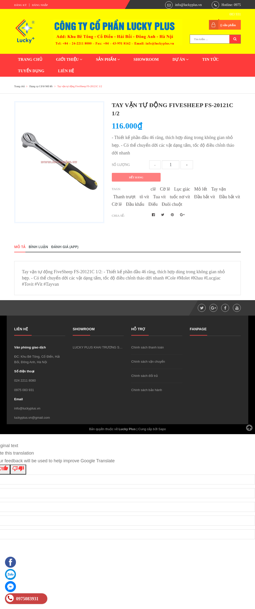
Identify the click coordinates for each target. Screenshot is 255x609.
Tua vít (159, 196)
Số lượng (121, 165)
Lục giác (182, 189)
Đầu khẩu (135, 204)
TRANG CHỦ (30, 59)
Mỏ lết (200, 189)
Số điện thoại (24, 371)
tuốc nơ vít (180, 196)
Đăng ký (20, 4)
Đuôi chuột (172, 204)
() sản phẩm (228, 25)
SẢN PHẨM (108, 59)
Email (18, 399)
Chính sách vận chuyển (148, 361)
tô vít (144, 196)
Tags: (116, 189)
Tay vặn (218, 189)
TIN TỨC (210, 59)
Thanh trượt (124, 196)
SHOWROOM (146, 59)
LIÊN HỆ (66, 71)
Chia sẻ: (118, 215)
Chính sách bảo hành (146, 390)
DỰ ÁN (180, 59)
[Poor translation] (18, 469)
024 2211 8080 (25, 380)
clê (153, 189)
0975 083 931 (24, 390)
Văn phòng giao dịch (30, 347)
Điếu (153, 204)
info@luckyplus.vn (188, 5)
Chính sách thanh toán (147, 347)
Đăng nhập (40, 4)
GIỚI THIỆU (69, 59)
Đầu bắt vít (204, 196)
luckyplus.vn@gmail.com (32, 417)
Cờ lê (165, 189)
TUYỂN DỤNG (31, 71)
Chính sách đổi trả (144, 376)
